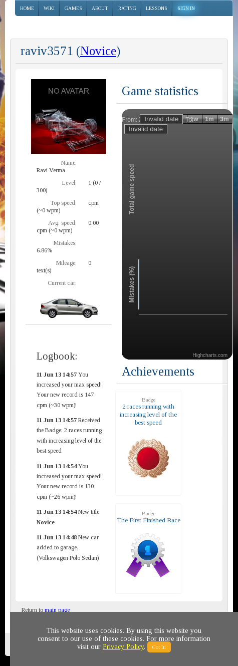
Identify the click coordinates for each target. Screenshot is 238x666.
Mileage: (66, 262)
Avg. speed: (62, 222)
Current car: (62, 282)
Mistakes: (65, 242)
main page (57, 609)
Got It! (159, 647)
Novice (98, 51)
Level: (69, 182)
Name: (69, 162)
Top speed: (63, 202)
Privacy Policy (123, 646)
